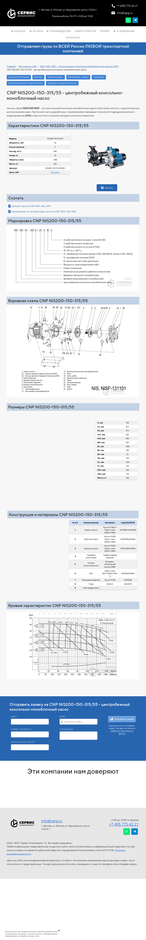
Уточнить (55, 172)
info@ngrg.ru (51, 820)
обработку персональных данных (121, 732)
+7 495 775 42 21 (124, 824)
